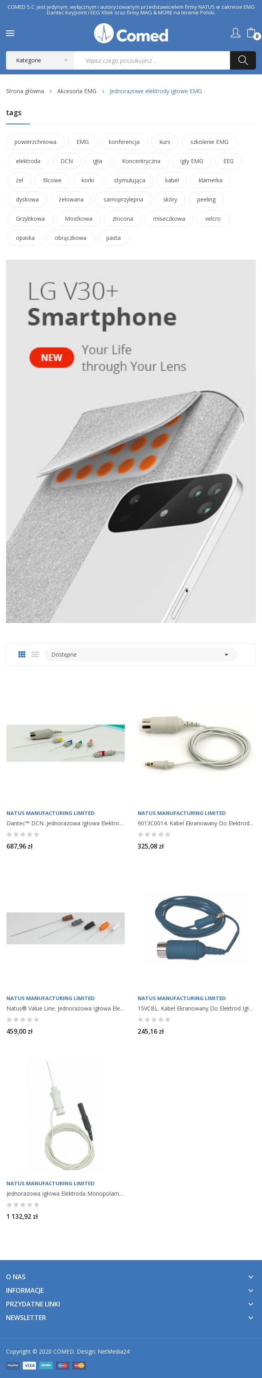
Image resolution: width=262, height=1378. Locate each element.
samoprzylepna (123, 199)
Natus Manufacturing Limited (50, 813)
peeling (206, 199)
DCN (66, 161)
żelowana (71, 199)
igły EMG (191, 161)
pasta (113, 238)
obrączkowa (70, 238)
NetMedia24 (114, 1351)
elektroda (28, 161)
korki (88, 180)
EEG (228, 161)
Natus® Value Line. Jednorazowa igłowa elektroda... (65, 1008)
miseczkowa (169, 218)
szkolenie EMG (209, 142)
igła (97, 161)
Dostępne (141, 654)
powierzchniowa (35, 142)
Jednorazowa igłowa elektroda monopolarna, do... (65, 1193)
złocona (122, 218)
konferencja (124, 142)
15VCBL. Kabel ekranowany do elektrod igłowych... (197, 1008)
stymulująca (129, 180)
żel (19, 180)
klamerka (210, 180)
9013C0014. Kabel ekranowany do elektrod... (195, 823)
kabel (172, 180)
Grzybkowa (30, 218)
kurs (165, 142)
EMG (82, 142)
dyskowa (27, 199)
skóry (170, 199)
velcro (213, 218)
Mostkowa (78, 218)
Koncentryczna (141, 161)
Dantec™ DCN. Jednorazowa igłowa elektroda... (65, 823)
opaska (25, 238)
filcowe (52, 180)
